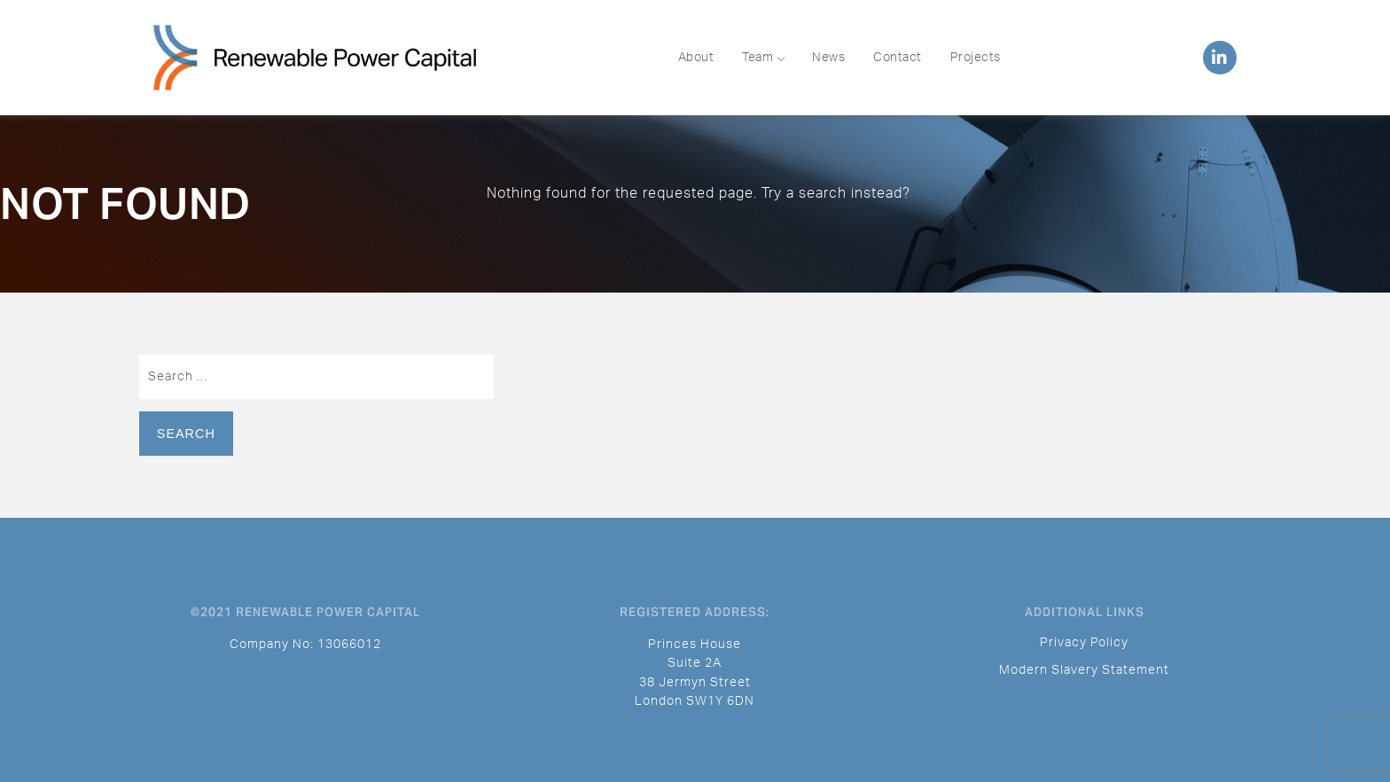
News (828, 57)
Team (763, 57)
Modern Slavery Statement (1084, 669)
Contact (897, 57)
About (696, 57)
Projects (975, 57)
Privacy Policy (1084, 642)
